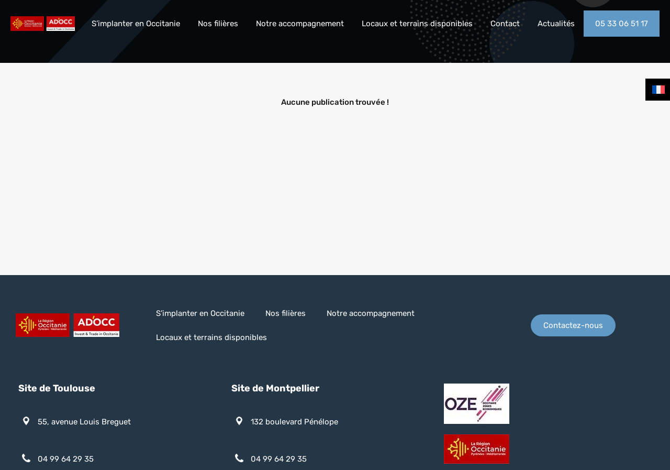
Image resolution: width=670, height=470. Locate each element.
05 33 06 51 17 (621, 23)
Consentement (497, 420)
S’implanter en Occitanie (136, 23)
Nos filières (218, 23)
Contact (505, 23)
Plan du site (388, 420)
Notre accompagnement (300, 23)
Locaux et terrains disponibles (417, 23)
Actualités (556, 23)
